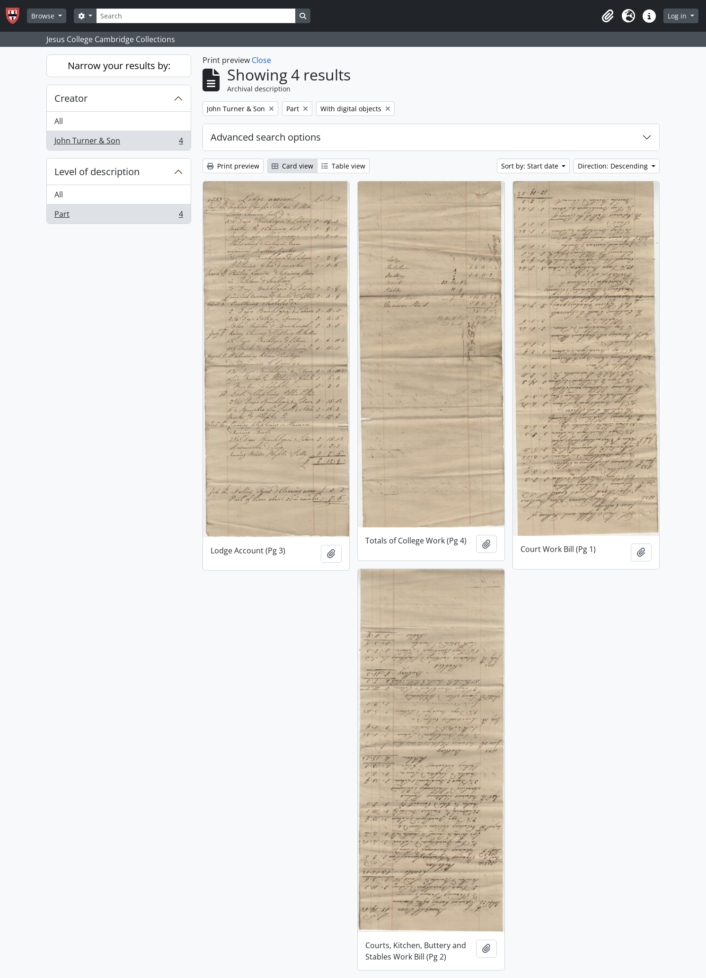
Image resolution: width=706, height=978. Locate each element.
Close (261, 60)
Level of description (97, 171)
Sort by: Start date (530, 165)
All (58, 121)
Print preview (233, 165)
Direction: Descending (614, 165)
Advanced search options (266, 137)
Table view (343, 165)
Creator (71, 98)
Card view (292, 165)
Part (118, 215)
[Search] (196, 16)
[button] (607, 16)
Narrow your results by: (119, 65)
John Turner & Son (118, 142)
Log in (678, 15)
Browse (43, 15)
